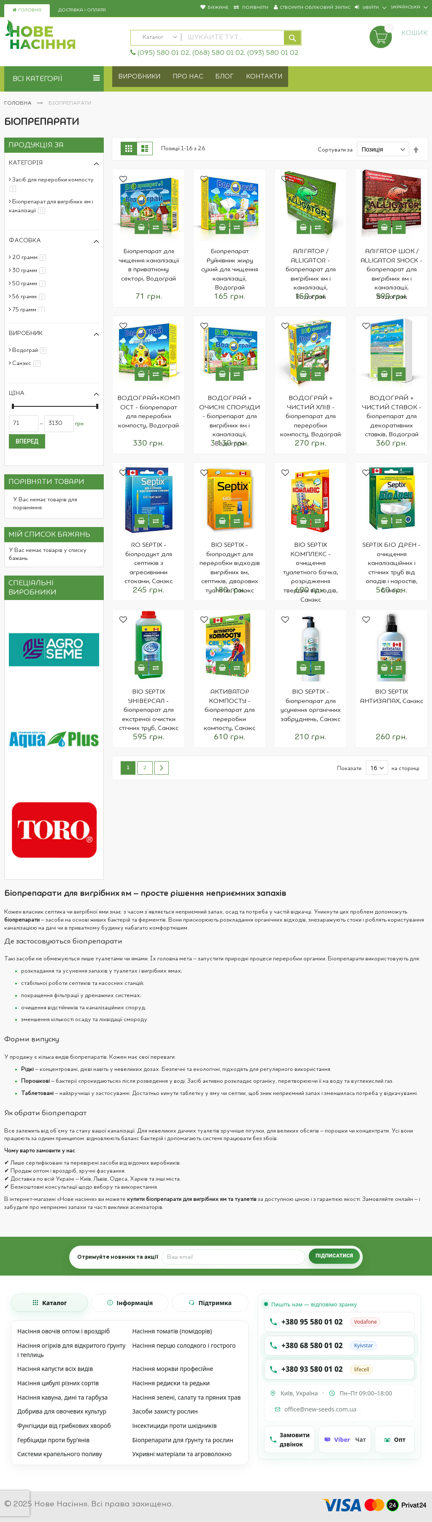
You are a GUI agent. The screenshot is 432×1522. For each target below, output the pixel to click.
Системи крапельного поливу (59, 1454)
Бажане (218, 7)
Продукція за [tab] (36, 145)
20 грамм (30, 257)
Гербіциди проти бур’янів (53, 1440)
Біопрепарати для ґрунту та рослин (182, 1440)
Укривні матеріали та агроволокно (182, 1454)
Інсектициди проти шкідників (174, 1426)
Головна (27, 10)
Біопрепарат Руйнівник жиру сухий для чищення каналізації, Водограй (229, 269)
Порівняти (254, 7)
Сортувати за (335, 150)
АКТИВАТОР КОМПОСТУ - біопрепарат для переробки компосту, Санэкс (229, 710)
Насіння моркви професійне (172, 1369)
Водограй (30, 350)
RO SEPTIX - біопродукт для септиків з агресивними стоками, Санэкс (148, 563)
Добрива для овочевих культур (61, 1411)
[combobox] (216, 37)
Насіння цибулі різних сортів (58, 1383)
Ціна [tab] (16, 393)
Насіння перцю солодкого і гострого (183, 1345)
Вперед (27, 441)
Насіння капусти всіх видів (55, 1369)
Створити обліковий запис (315, 7)
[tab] (49, 1303)
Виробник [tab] (26, 333)
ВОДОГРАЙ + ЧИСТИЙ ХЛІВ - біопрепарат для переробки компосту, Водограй (310, 416)
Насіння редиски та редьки (171, 1383)
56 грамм (30, 297)
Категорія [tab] (26, 163)
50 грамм (30, 284)
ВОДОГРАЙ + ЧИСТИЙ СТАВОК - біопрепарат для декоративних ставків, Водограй (391, 416)
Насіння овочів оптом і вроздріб (63, 1331)
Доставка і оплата (82, 10)
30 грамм (30, 270)
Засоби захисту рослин (164, 1411)
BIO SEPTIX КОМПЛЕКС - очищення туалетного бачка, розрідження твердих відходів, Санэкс (310, 572)
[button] (123, 180)
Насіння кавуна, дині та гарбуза (62, 1397)
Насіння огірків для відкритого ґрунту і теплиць (71, 1350)
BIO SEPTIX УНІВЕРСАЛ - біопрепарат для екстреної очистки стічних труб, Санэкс (148, 710)
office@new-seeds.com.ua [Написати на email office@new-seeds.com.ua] (315, 1409)
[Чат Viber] (345, 1439)
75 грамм (30, 310)
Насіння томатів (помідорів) (172, 1331)
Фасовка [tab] (25, 240)
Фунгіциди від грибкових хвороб (64, 1426)
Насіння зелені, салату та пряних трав (186, 1397)
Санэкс (27, 363)
